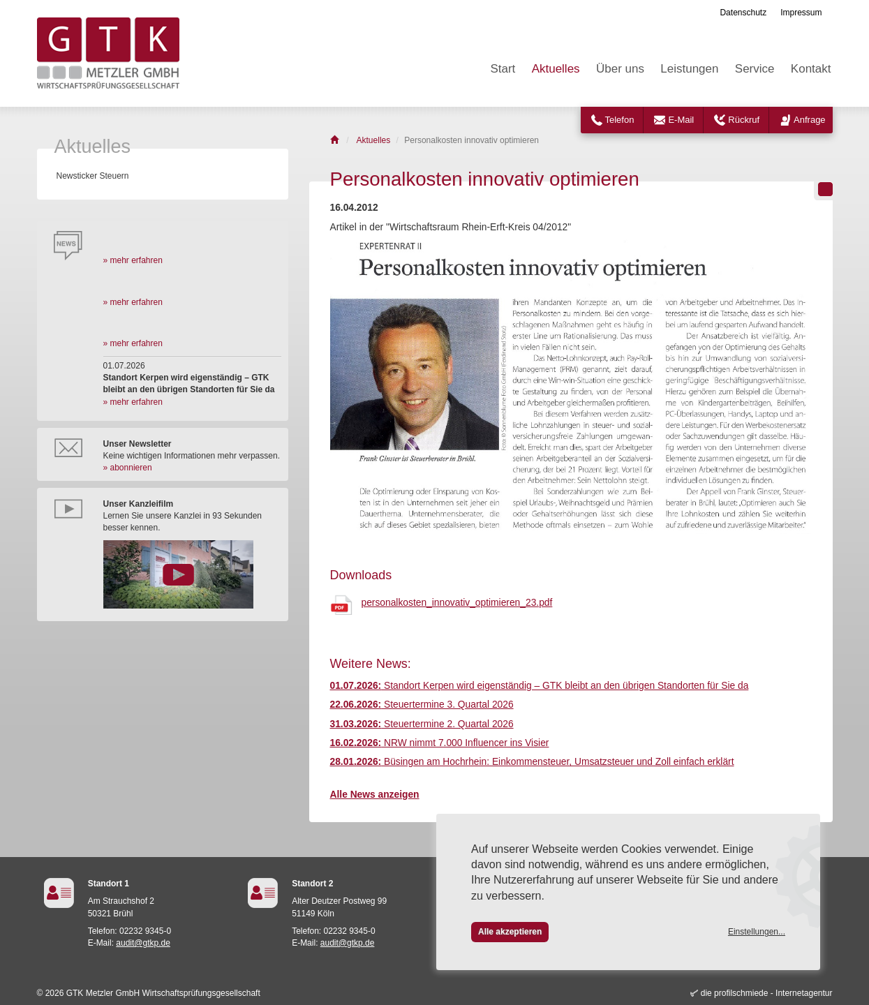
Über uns (620, 68)
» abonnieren (127, 467)
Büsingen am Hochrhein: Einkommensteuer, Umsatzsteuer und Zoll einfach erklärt (532, 762)
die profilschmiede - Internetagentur (767, 993)
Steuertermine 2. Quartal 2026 (422, 724)
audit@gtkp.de (143, 943)
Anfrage (810, 119)
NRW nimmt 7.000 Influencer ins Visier (439, 743)
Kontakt (811, 68)
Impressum (801, 12)
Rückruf (743, 119)
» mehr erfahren (133, 260)
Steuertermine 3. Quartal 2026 (422, 704)
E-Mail (681, 119)
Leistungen (689, 68)
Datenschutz (743, 12)
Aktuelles (556, 68)
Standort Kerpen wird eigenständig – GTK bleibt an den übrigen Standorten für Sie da (539, 685)
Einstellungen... (756, 932)
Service (755, 68)
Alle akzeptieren (510, 932)
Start (502, 68)
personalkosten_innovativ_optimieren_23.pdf (457, 602)
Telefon (619, 119)
